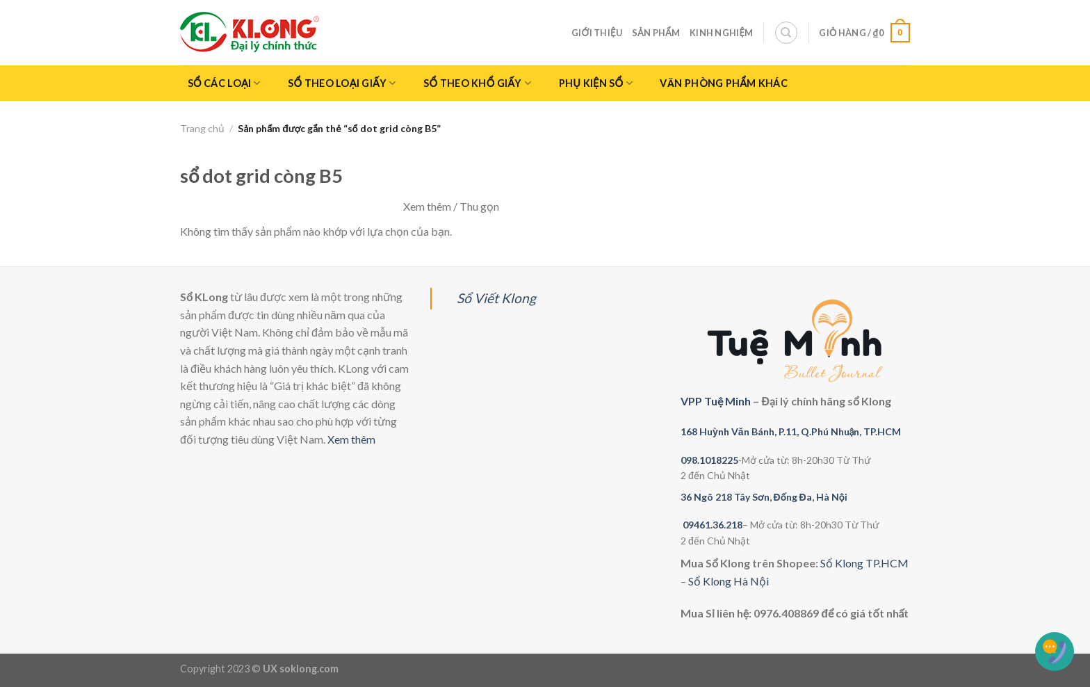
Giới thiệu (596, 32)
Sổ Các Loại (224, 83)
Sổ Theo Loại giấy (342, 83)
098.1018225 (709, 460)
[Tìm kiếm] (786, 33)
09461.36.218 (712, 525)
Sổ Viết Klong (496, 298)
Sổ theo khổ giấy (477, 83)
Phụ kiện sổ (596, 83)
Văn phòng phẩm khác (724, 83)
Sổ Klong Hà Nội (728, 581)
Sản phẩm (656, 32)
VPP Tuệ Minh (716, 400)
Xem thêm (351, 439)
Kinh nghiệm (721, 32)
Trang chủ (202, 128)
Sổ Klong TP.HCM (864, 562)
